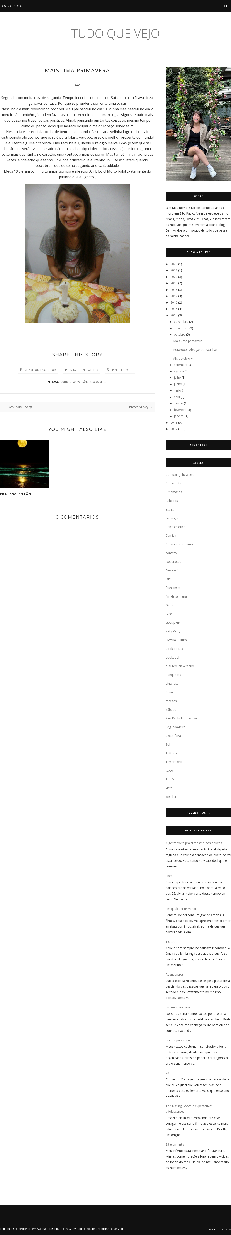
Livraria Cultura (176, 640)
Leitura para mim (178, 1040)
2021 (173, 270)
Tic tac (170, 941)
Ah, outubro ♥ (183, 358)
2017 (173, 296)
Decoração (173, 562)
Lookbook (173, 657)
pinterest (172, 683)
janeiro (179, 416)
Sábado (171, 709)
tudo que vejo (115, 33)
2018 (173, 289)
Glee (169, 614)
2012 (173, 429)
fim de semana (176, 596)
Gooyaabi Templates (82, 1229)
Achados (172, 501)
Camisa (171, 535)
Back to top (219, 1229)
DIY (168, 579)
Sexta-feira (173, 736)
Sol (168, 744)
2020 (173, 277)
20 (167, 1073)
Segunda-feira (175, 727)
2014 (173, 315)
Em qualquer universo (181, 909)
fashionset (173, 588)
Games (171, 605)
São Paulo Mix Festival (181, 718)
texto (94, 382)
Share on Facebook (40, 370)
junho (178, 384)
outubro (179, 334)
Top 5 (170, 779)
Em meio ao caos (178, 1007)
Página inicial (12, 6)
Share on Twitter (84, 370)
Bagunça (172, 518)
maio (177, 390)
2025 (173, 264)
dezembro (181, 321)
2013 (173, 422)
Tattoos (171, 753)
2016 (173, 302)
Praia (169, 692)
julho (177, 377)
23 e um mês (175, 1144)
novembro (181, 328)
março (178, 403)
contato (171, 553)
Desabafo (173, 570)
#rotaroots (173, 483)
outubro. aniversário (74, 382)
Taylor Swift (174, 762)
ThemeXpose (38, 1229)
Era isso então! (16, 494)
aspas (170, 509)
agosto (179, 371)
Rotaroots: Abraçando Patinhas (195, 350)
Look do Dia (174, 649)
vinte (103, 382)
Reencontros (175, 974)
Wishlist (171, 797)
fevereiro (180, 410)
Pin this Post (122, 370)
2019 (173, 283)
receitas (171, 701)
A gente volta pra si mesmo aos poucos (194, 843)
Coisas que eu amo (179, 544)
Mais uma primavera (187, 341)
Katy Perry (173, 631)
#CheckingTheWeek (180, 474)
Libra (169, 876)
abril (177, 397)
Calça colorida (175, 527)
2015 (173, 309)
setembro (181, 365)
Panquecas (173, 675)
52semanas (174, 492)
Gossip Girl (173, 622)
